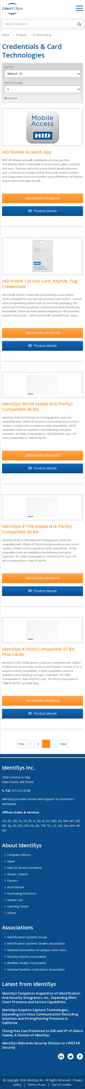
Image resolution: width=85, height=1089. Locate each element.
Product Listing (42, 35)
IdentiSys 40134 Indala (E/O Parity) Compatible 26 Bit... (37, 406)
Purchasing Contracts (21, 893)
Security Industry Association (26, 956)
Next (63, 744)
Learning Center (18, 906)
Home (6, 35)
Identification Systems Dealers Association (36, 943)
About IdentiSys (21, 845)
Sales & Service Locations (24, 867)
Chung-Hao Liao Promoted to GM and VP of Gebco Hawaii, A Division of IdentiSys (42, 1033)
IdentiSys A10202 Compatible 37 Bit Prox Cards (38, 651)
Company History (19, 855)
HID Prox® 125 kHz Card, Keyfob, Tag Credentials (39, 283)
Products (21, 35)
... (54, 744)
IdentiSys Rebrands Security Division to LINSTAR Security (41, 1045)
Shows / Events (17, 874)
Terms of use (36, 1085)
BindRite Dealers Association (26, 963)
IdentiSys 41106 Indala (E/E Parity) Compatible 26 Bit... (37, 529)
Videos (11, 913)
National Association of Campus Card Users (37, 950)
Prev (21, 744)
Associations (15, 887)
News (11, 861)
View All (12, 98)
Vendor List (15, 900)
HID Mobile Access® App (26, 152)
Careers (12, 880)
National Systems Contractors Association (36, 969)
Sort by (8, 67)
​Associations (17, 927)
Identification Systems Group (27, 937)
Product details (45, 211)
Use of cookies (62, 1085)
